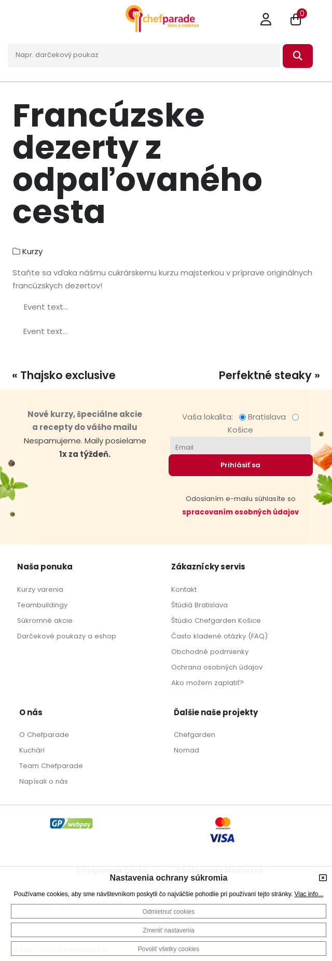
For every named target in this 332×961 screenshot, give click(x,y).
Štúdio (181, 620)
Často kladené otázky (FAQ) (219, 636)
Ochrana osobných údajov (216, 667)
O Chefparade (44, 735)
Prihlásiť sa (240, 465)
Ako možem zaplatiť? (207, 683)
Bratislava (264, 416)
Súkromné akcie (45, 620)
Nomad (186, 750)
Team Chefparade (51, 766)
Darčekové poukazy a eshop (66, 636)
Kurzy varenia (40, 589)
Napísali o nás (43, 781)
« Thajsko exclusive (64, 375)
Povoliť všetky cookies (169, 949)
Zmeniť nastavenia (168, 930)
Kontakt (184, 589)
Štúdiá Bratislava (199, 605)
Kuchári (32, 750)
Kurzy (32, 251)
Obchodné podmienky (209, 652)
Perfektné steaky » (269, 375)
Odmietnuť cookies (169, 911)
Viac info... (308, 894)
